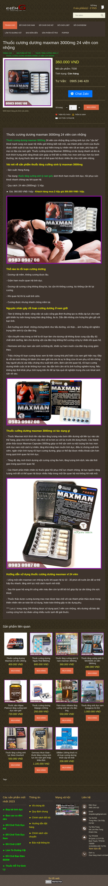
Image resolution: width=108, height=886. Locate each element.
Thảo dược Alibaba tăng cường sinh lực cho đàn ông (66, 708)
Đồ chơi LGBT (63, 25)
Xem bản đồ (95, 848)
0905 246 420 (79, 81)
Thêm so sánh (80, 114)
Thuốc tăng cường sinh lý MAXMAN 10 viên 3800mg (92, 660)
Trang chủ (10, 25)
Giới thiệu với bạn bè (66, 118)
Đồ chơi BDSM (80, 25)
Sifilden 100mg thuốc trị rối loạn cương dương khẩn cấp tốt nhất (66, 755)
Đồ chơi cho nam (27, 25)
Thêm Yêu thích (64, 114)
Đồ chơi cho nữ (46, 25)
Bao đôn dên (32, 33)
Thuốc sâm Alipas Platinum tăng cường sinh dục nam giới (15, 708)
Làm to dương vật (13, 33)
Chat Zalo (82, 93)
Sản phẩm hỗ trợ (50, 33)
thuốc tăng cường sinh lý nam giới (35, 176)
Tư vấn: (61, 81)
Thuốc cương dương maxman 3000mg (25, 140)
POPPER (65, 33)
